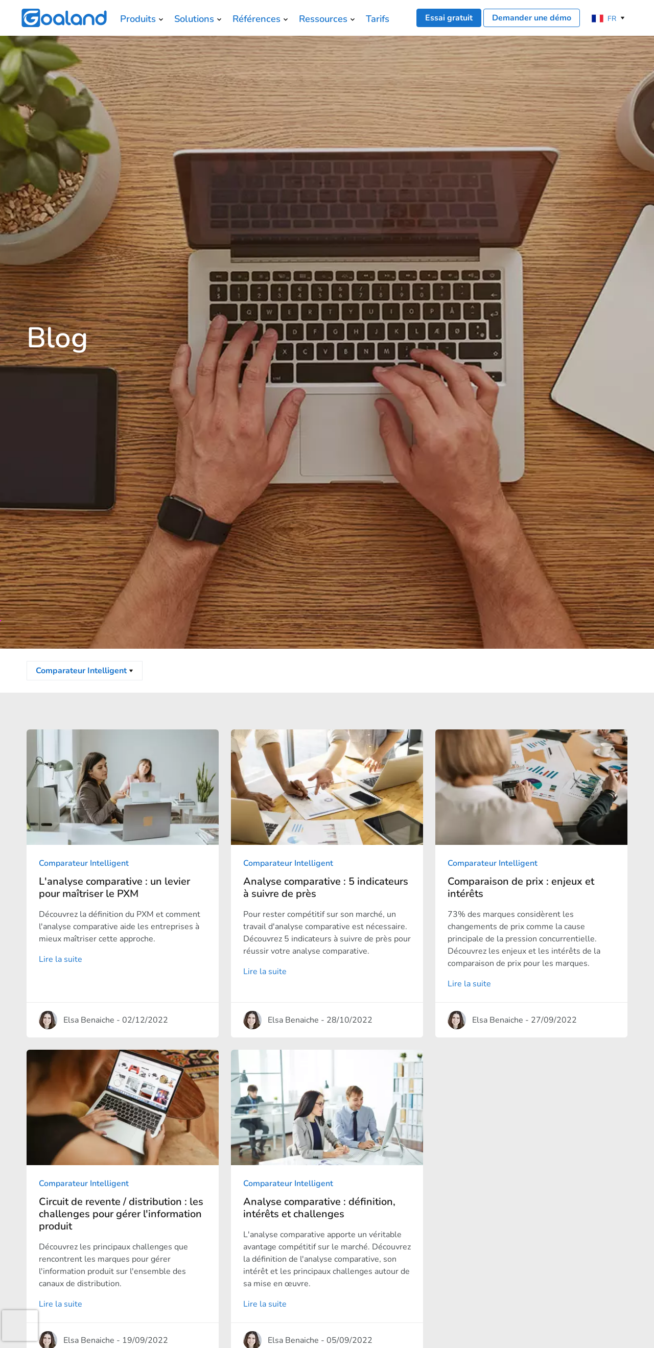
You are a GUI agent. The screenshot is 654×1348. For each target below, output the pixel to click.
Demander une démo (531, 17)
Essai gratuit (449, 17)
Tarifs (377, 18)
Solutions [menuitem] (194, 18)
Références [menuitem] (256, 18)
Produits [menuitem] (138, 18)
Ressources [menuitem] (323, 18)
